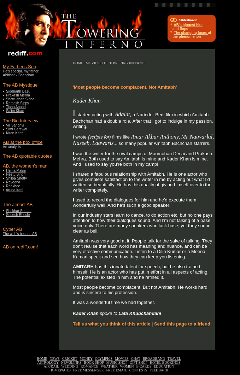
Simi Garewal (16, 129)
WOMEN (127, 366)
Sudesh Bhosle (18, 215)
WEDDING (69, 366)
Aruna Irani (14, 190)
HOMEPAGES (60, 370)
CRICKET (69, 359)
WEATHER (109, 366)
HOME (78, 63)
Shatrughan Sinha (20, 99)
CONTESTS (138, 370)
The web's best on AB (20, 234)
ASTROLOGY (48, 362)
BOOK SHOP (94, 362)
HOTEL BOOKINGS (165, 362)
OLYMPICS (104, 359)
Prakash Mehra (18, 95)
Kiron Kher (14, 133)
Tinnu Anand (16, 107)
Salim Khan (15, 111)
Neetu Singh (15, 174)
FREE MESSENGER (88, 370)
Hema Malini (16, 170)
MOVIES (92, 63)
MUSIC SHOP (116, 362)
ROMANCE (89, 366)
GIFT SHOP (138, 362)
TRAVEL (174, 359)
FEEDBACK (159, 370)
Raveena (13, 182)
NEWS (54, 359)
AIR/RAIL (51, 366)
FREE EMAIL (116, 370)
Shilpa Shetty (16, 178)
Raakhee (13, 186)
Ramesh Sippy (17, 103)
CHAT (135, 359)
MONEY (86, 359)
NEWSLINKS (71, 362)
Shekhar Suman (18, 211)
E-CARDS (143, 366)
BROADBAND (154, 359)
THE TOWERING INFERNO (123, 63)
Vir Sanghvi (15, 125)
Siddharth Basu (18, 91)
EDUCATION (164, 366)
